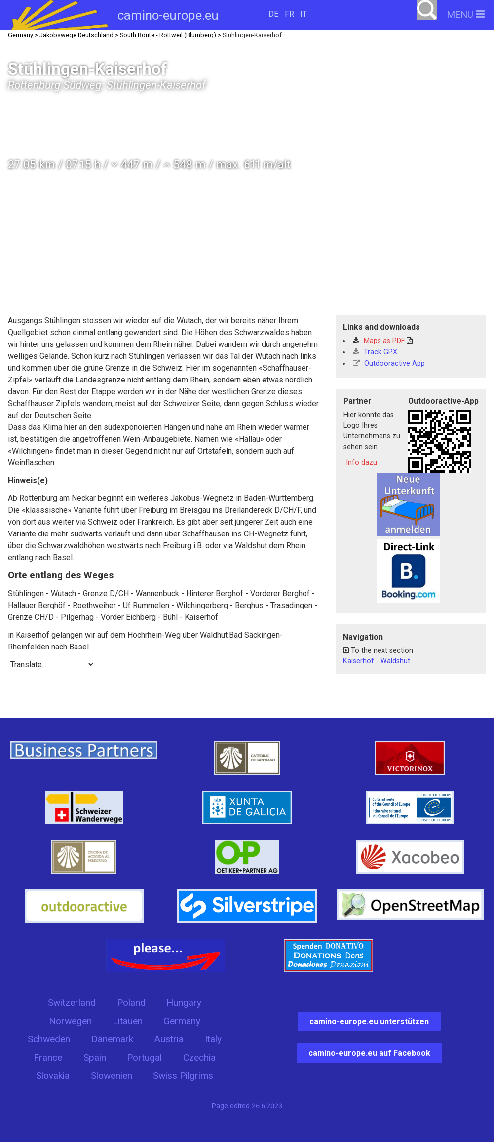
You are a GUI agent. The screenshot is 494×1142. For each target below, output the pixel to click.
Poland (131, 1002)
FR (289, 14)
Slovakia (53, 1075)
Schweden (49, 1039)
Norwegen (70, 1021)
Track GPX (375, 352)
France (48, 1057)
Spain (94, 1057)
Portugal (144, 1057)
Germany (181, 1021)
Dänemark (112, 1039)
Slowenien (111, 1075)
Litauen (128, 1021)
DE (273, 14)
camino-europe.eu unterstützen (369, 1021)
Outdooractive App (389, 363)
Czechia (199, 1057)
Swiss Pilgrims (183, 1075)
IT (303, 14)
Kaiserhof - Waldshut (376, 661)
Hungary (183, 1002)
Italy (213, 1039)
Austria (169, 1039)
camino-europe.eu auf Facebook (369, 1053)
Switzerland (72, 1002)
